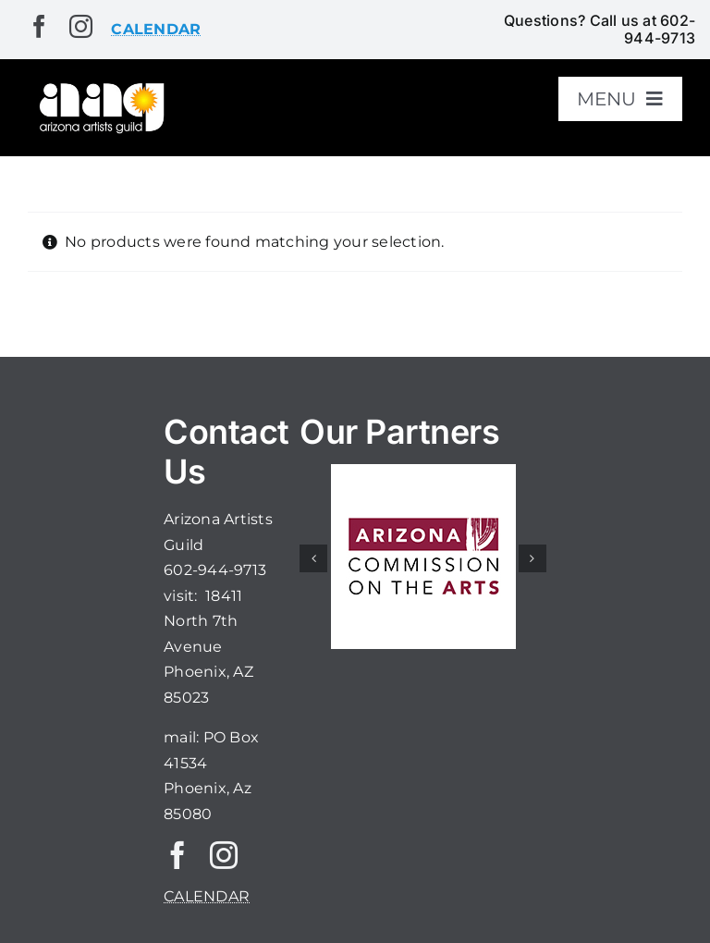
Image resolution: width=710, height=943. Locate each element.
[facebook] (39, 26)
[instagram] (80, 26)
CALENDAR (207, 896)
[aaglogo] (100, 86)
